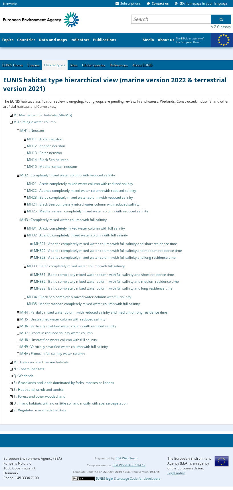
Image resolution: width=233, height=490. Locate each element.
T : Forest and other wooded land (39, 396)
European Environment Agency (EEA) (32, 458)
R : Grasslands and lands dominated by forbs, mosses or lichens (63, 382)
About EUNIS (142, 65)
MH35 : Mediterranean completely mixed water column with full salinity (83, 303)
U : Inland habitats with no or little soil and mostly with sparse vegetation (70, 403)
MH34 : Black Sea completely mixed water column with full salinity (79, 296)
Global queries (93, 65)
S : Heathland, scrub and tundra (38, 389)
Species (33, 65)
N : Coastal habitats (28, 368)
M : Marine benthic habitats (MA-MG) (42, 115)
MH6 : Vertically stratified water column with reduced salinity (68, 326)
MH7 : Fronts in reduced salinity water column (56, 332)
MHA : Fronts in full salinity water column (52, 353)
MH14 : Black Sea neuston (47, 159)
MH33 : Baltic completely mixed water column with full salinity (76, 266)
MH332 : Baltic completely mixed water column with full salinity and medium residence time (106, 281)
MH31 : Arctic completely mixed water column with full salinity (76, 228)
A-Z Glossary (221, 26)
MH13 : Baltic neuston (44, 152)
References (119, 65)
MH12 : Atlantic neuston (46, 146)
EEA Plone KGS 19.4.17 (129, 465)
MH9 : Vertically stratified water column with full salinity (64, 346)
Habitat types (54, 65)
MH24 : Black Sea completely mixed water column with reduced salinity (83, 204)
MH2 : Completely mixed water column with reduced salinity (67, 175)
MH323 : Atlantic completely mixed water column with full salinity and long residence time (105, 257)
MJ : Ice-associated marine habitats (41, 362)
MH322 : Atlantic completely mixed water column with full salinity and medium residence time (108, 250)
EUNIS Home (12, 65)
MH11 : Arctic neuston (44, 139)
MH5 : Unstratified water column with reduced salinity (62, 319)
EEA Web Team (126, 458)
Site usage (121, 478)
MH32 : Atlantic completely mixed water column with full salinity (77, 235)
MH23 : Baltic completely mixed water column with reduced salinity (80, 197)
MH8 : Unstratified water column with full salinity (58, 339)
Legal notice (176, 473)
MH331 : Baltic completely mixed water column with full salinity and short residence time (104, 274)
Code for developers (145, 478)
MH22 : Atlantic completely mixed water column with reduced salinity (81, 190)
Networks (10, 3)
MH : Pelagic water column (34, 121)
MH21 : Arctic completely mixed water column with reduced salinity (80, 183)
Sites (74, 65)
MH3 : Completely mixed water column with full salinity (63, 219)
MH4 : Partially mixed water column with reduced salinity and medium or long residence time (93, 312)
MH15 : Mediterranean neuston (52, 166)
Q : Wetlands (23, 375)
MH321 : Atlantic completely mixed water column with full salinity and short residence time (105, 243)
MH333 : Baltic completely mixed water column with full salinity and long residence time (103, 288)
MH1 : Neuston (32, 130)
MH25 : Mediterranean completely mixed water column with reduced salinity (87, 211)
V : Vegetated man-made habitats (39, 410)
